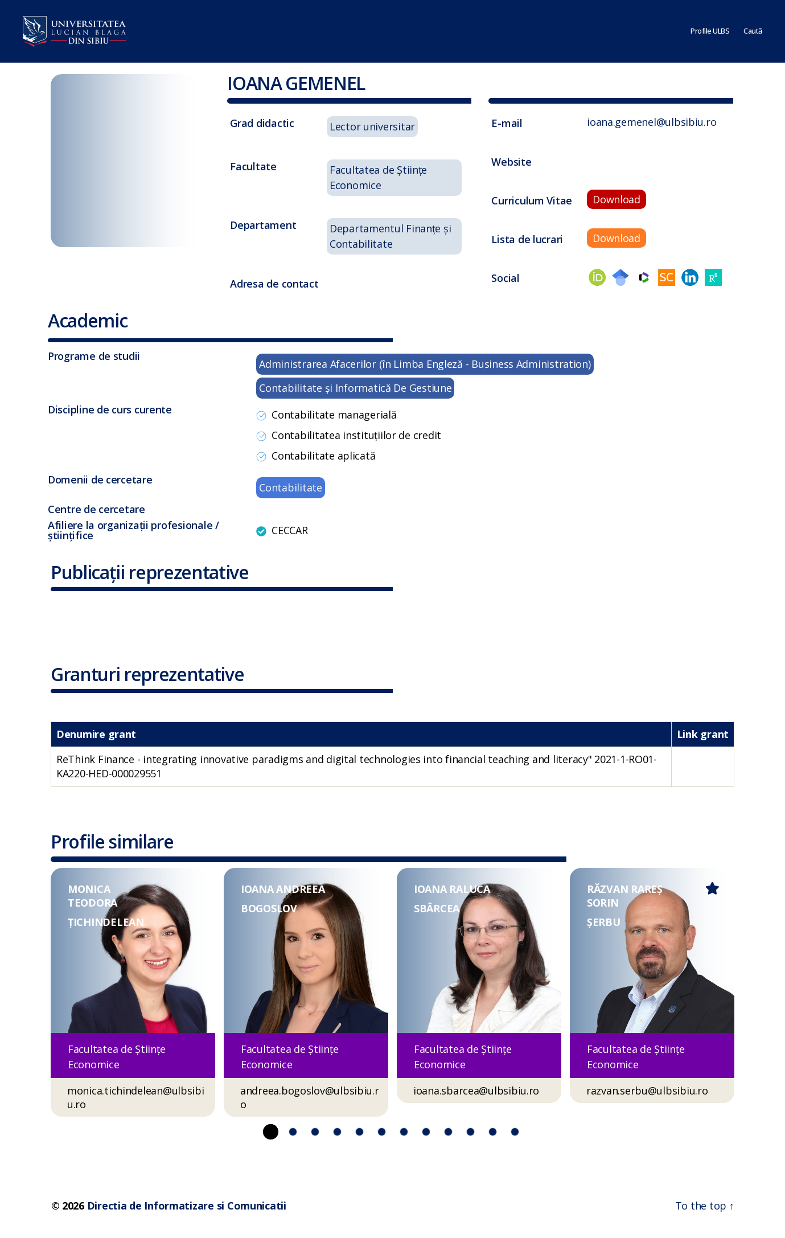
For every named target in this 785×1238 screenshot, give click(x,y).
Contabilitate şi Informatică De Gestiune (355, 388)
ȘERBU (603, 922)
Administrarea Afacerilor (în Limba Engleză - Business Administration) (424, 364)
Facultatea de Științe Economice (378, 177)
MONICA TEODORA (92, 895)
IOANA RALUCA (452, 889)
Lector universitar (372, 126)
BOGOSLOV (269, 908)
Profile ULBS (710, 31)
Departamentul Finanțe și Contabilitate (390, 236)
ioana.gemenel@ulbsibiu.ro (651, 122)
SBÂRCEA (436, 908)
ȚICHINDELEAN (106, 922)
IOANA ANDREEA (283, 889)
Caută (752, 31)
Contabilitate (290, 487)
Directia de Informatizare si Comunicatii (186, 1205)
